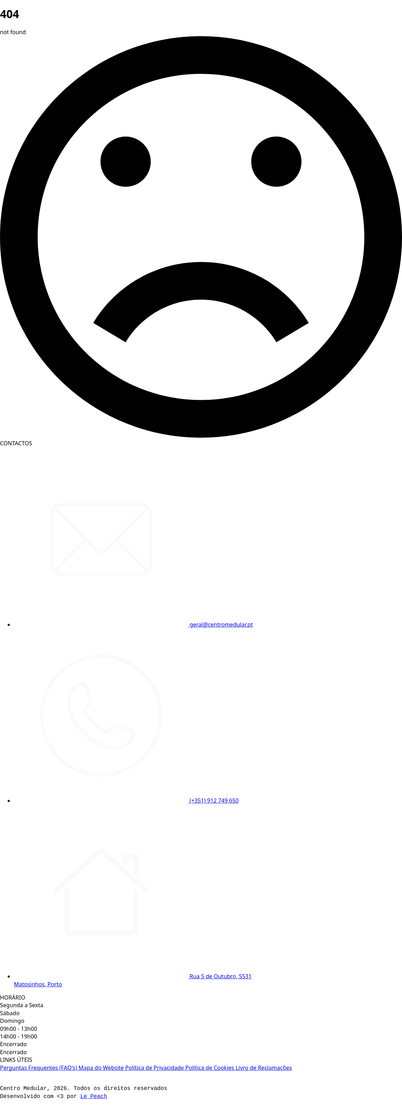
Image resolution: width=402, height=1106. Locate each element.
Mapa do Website (100, 1068)
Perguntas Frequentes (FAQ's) (38, 1068)
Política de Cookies (209, 1068)
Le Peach (93, 1096)
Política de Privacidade (154, 1068)
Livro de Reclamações (263, 1068)
